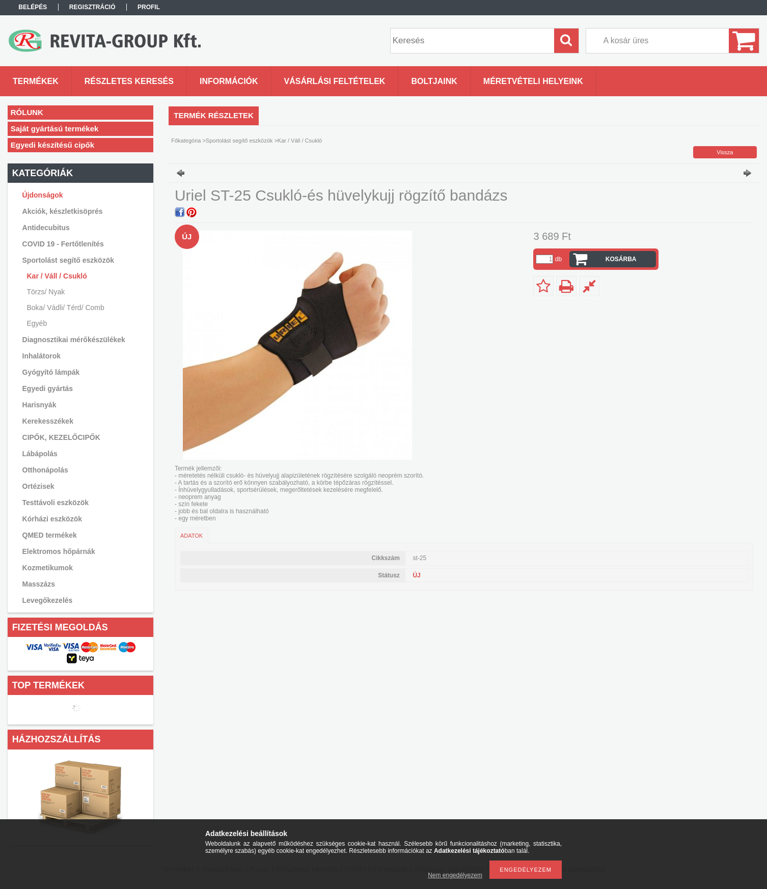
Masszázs (39, 584)
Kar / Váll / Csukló (57, 276)
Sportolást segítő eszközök (239, 140)
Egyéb (37, 323)
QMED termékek (49, 535)
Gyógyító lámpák (51, 372)
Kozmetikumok (47, 568)
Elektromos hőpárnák (58, 551)
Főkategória (186, 140)
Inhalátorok (41, 356)
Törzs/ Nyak (46, 292)
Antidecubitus (46, 228)
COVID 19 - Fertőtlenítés (63, 244)
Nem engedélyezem (455, 875)
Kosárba (621, 259)
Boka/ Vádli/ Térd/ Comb (65, 307)
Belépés (32, 7)
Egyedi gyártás (47, 388)
